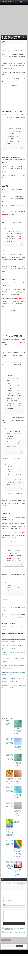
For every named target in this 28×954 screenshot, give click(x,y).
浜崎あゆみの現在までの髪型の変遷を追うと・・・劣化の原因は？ (17, 822)
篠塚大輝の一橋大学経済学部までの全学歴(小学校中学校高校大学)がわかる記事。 (14, 929)
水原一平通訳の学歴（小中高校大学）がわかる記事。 (17, 781)
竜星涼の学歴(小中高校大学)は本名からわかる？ (17, 797)
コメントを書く (15, 42)
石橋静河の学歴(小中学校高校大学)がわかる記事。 (17, 765)
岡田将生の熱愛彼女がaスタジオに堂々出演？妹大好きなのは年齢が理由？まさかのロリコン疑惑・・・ (9, 742)
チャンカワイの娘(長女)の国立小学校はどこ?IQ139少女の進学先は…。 (17, 872)
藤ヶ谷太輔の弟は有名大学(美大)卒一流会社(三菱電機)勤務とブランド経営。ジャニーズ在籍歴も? (17, 853)
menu (25, 1)
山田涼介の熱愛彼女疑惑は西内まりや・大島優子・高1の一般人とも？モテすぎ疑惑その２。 (9, 758)
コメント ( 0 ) (7, 883)
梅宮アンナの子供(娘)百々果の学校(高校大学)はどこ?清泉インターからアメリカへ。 (9, 723)
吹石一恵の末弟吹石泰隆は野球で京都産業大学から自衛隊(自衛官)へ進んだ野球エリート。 (9, 844)
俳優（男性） (6, 42)
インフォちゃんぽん (9, 952)
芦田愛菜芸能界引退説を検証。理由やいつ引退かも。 (9, 781)
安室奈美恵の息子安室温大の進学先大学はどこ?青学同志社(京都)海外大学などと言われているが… (9, 865)
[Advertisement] (14, 21)
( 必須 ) (5, 895)
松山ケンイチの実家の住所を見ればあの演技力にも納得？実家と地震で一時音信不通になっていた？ (9, 790)
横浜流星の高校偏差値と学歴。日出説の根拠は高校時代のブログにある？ (17, 731)
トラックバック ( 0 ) (20, 883)
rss (21, 2)
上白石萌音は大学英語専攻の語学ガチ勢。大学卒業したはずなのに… (17, 813)
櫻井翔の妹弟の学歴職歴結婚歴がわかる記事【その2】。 (17, 749)
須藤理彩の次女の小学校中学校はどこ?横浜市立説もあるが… (14, 933)
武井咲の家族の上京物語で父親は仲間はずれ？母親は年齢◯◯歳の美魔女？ (9, 805)
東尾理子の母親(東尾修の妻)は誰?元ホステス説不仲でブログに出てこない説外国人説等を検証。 (9, 832)
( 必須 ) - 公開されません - (10, 900)
